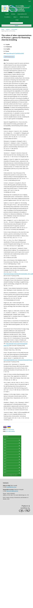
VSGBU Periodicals (24, 17)
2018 (5, 458)
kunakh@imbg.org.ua (11, 487)
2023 (5, 445)
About (15, 17)
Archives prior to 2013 (10, 475)
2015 (5, 467)
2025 (5, 439)
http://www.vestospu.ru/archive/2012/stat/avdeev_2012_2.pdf (18, 274)
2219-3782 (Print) (10, 429)
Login (29, 1)
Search (16, 25)
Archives (13, 14)
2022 (5, 447)
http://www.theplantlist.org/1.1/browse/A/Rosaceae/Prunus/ (18, 360)
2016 (5, 464)
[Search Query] (16, 23)
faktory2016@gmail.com (12, 491)
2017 (5, 461)
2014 (5, 469)
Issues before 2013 (22, 14)
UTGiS (17, 20)
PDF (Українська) (10, 56)
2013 (5, 472)
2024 (5, 442)
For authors (7, 17)
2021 (5, 450)
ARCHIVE (6, 436)
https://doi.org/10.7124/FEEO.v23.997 (15, 53)
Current (7, 14)
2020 (5, 453)
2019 (5, 456)
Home (2, 29)
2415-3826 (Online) (10, 431)
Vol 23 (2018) (14, 29)
